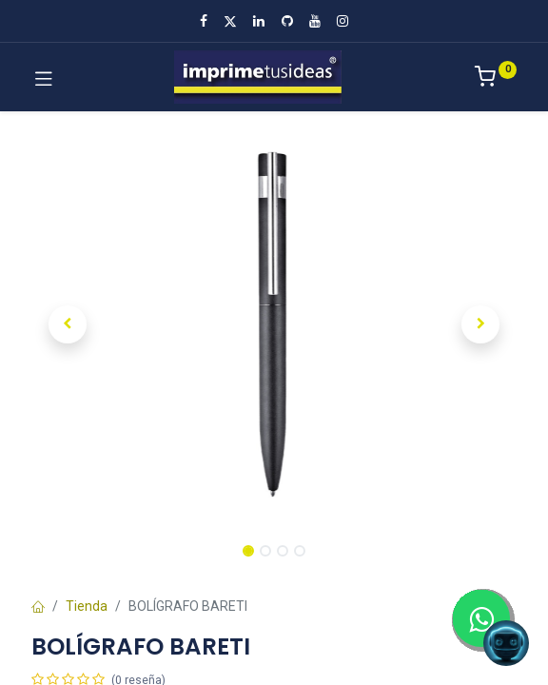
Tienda (87, 606)
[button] (68, 324)
